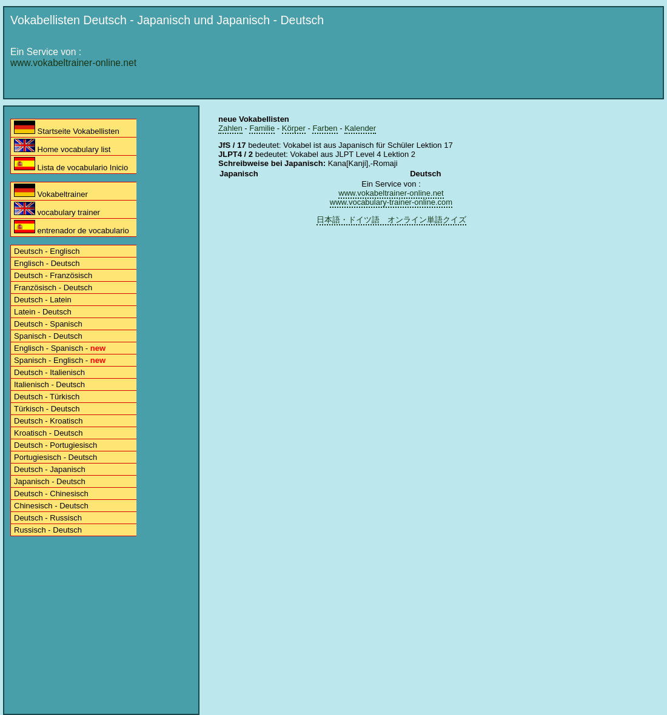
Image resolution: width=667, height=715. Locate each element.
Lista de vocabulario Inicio (71, 164)
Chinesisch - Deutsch (51, 505)
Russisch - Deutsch (48, 529)
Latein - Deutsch (43, 311)
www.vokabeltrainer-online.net (73, 63)
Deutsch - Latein (43, 299)
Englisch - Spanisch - (60, 348)
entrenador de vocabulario (71, 227)
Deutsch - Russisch (48, 517)
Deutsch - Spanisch (48, 323)
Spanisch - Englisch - (60, 360)
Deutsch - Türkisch (46, 396)
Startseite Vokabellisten (66, 128)
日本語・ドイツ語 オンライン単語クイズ (391, 219)
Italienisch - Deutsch (49, 384)
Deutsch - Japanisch (49, 469)
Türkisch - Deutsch (46, 408)
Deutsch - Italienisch (49, 372)
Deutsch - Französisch (53, 275)
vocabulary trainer (57, 209)
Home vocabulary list (62, 146)
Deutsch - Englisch (46, 251)
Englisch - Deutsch (46, 263)
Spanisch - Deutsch (48, 336)
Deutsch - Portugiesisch (55, 445)
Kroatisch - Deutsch (48, 432)
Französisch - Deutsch (53, 287)
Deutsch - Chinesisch (51, 493)
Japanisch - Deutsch (49, 481)
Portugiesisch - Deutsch (55, 457)
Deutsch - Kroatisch (48, 420)
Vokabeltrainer (51, 191)
